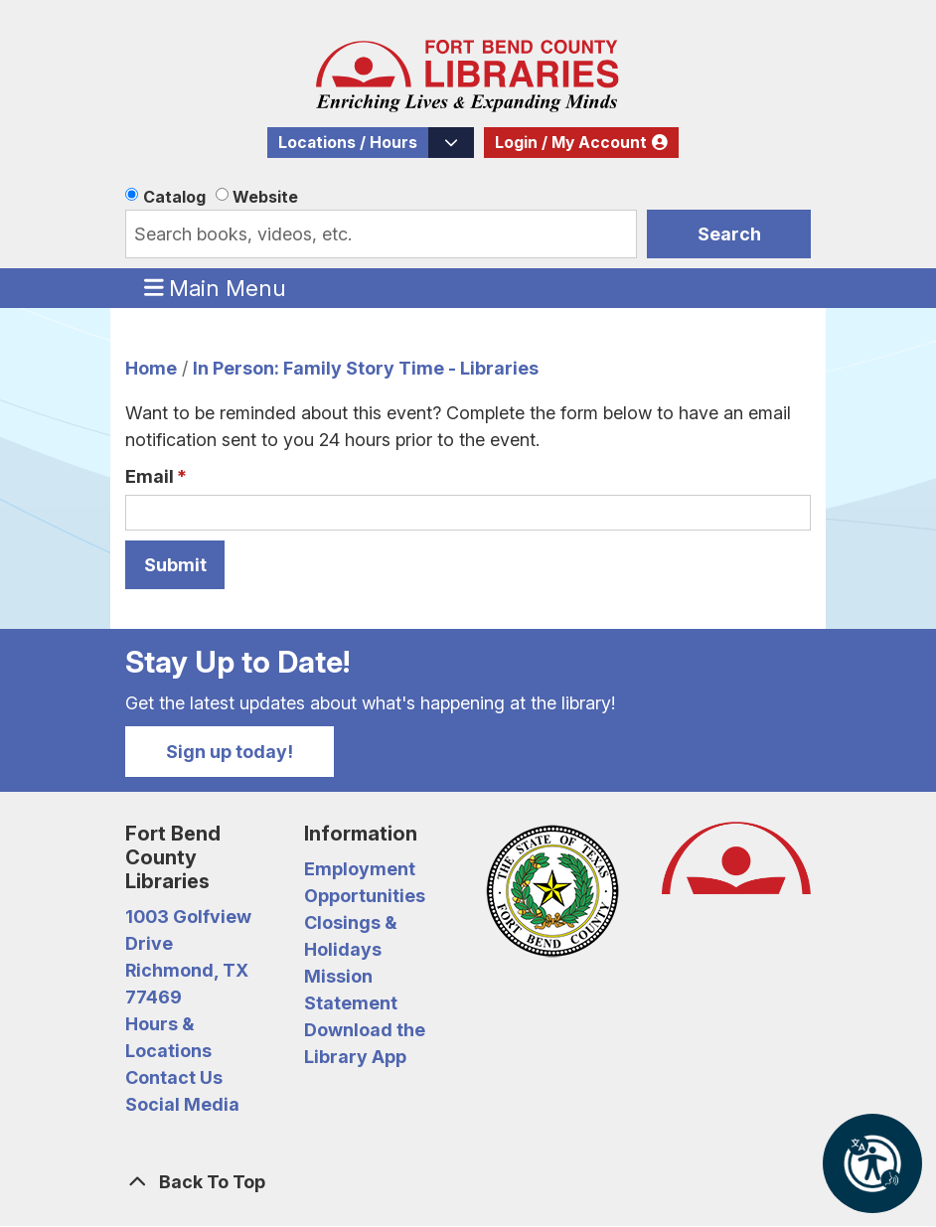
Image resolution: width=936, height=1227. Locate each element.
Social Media (182, 1104)
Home (151, 368)
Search (729, 234)
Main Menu (215, 287)
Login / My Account (571, 142)
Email (149, 476)
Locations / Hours (347, 142)
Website (265, 197)
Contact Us (174, 1077)
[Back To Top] (468, 1181)
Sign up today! (229, 751)
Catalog (174, 197)
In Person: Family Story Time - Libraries (366, 368)
